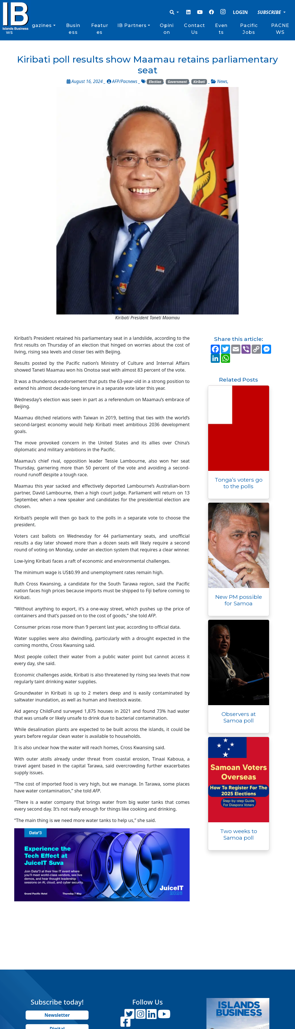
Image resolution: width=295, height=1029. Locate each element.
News (222, 81)
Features (99, 29)
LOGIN (240, 12)
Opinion (167, 29)
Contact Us (194, 29)
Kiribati (199, 82)
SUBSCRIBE (269, 12)
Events (221, 29)
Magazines (38, 25)
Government (177, 82)
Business (73, 29)
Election (155, 82)
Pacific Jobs (249, 29)
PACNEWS (280, 29)
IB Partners (132, 25)
